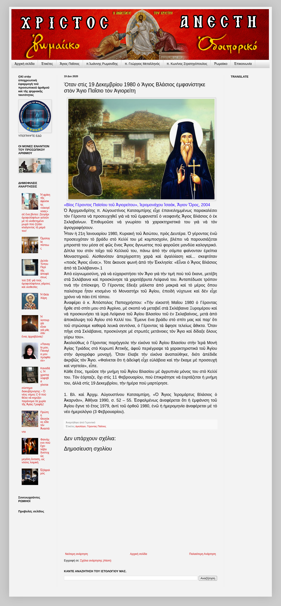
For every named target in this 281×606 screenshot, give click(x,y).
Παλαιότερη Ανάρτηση (202, 554)
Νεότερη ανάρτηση (76, 554)
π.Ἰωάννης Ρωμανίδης (102, 64)
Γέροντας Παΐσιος (96, 426)
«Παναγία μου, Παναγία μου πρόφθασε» (45, 352)
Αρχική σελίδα (138, 554)
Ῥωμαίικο (220, 64)
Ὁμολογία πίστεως (45, 243)
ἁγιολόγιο (80, 426)
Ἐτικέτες (47, 64)
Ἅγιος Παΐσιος (70, 64)
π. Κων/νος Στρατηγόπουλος (187, 64)
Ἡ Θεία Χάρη (44, 296)
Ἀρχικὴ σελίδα (24, 64)
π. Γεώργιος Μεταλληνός (142, 64)
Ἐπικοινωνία (243, 64)
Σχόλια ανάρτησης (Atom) (95, 560)
